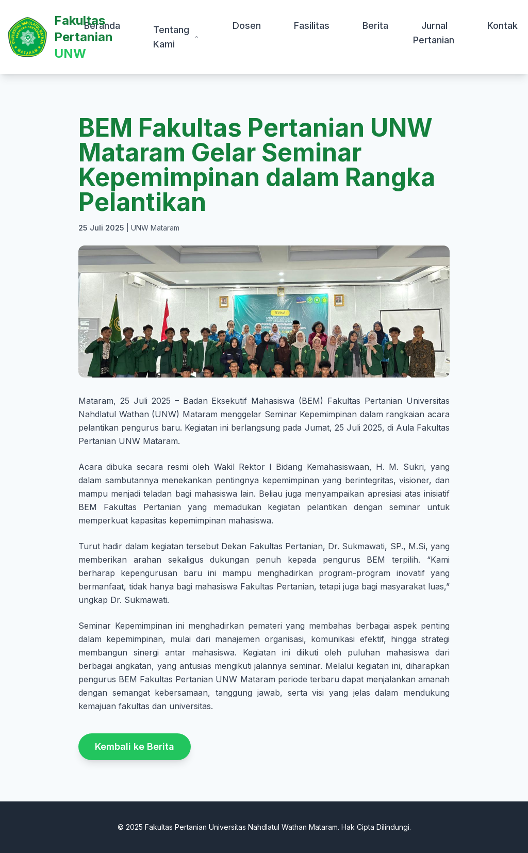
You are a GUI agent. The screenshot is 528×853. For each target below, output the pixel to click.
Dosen (247, 25)
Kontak (502, 25)
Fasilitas (311, 25)
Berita (375, 25)
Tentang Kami (176, 37)
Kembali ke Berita (134, 746)
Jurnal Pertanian (433, 32)
